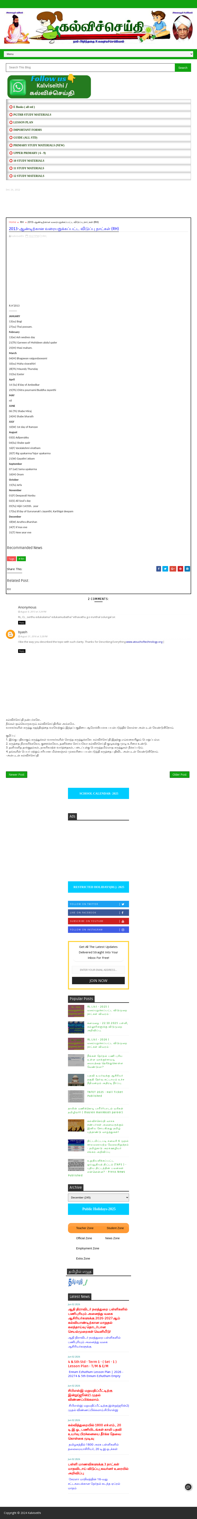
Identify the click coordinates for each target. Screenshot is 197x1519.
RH (22, 222)
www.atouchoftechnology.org (144, 642)
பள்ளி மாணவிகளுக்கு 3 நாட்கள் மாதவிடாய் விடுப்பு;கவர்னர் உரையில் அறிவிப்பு (98, 1468)
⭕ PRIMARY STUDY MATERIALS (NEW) (36, 145)
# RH (21, 559)
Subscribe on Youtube (99, 921)
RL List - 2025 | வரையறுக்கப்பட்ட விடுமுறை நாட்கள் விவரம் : (107, 1010)
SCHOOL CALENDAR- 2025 (98, 793)
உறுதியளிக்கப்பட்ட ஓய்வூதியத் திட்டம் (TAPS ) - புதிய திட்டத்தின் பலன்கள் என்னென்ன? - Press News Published (97, 1168)
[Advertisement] (98, 204)
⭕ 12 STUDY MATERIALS (26, 176)
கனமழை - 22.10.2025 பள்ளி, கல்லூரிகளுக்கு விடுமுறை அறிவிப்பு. (107, 1027)
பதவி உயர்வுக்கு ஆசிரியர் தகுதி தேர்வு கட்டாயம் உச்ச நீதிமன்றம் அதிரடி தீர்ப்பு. (106, 1079)
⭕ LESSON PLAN (21, 122)
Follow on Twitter (99, 904)
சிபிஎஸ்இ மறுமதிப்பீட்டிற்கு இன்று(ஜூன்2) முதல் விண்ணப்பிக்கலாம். (90, 1395)
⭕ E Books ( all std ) (22, 107)
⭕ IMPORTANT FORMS (25, 129)
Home (12, 222)
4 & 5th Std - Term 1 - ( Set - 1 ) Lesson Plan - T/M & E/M (92, 1364)
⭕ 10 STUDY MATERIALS (26, 160)
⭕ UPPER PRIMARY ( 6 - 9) (27, 153)
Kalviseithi (34, 1513)
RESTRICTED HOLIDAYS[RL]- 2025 (98, 887)
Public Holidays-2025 (98, 1209)
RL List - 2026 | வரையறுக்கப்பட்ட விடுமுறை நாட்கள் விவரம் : (107, 1043)
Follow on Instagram (99, 929)
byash (22, 632)
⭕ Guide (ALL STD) (23, 137)
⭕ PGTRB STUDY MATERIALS (30, 114)
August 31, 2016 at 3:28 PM (34, 636)
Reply (21, 622)
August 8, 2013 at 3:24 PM (33, 611)
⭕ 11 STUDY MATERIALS (26, 168)
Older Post (180, 774)
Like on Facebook (99, 912)
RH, (45, 236)
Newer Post (16, 774)
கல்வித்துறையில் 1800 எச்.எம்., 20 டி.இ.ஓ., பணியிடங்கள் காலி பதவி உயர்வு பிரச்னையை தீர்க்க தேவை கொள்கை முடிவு (94, 1432)
